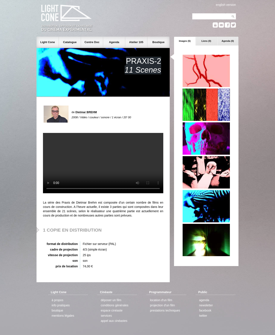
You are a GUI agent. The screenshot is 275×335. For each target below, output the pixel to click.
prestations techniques (165, 310)
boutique (57, 310)
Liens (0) (206, 41)
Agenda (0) (228, 41)
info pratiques (61, 305)
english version (226, 4)
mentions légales (63, 315)
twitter (203, 315)
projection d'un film (162, 305)
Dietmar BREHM (86, 112)
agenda (204, 300)
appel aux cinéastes (114, 321)
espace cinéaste (111, 310)
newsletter (206, 305)
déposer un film (111, 300)
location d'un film (161, 300)
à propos (57, 300)
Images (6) (185, 41)
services (106, 315)
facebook (205, 310)
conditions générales (114, 305)
